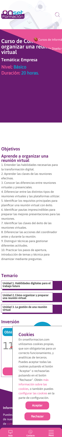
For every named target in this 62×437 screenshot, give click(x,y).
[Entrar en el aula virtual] (10, 432)
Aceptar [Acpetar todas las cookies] (37, 405)
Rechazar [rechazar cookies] (37, 416)
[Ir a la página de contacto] (30, 432)
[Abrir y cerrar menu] (51, 432)
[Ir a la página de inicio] (12, 15)
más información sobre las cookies (34, 384)
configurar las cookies (33, 393)
